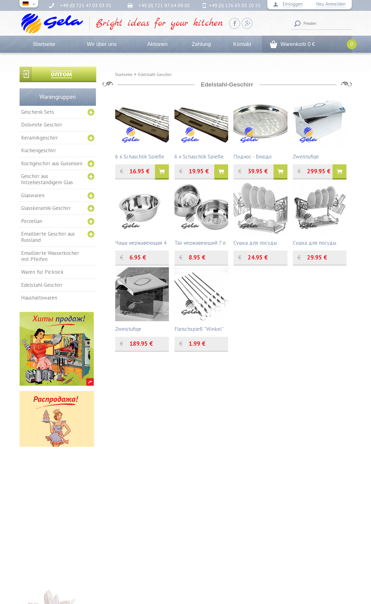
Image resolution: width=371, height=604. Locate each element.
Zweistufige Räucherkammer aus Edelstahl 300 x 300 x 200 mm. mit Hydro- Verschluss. (139, 328)
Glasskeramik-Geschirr (46, 208)
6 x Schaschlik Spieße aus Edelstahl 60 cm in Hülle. (199, 156)
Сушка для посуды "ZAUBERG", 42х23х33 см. (258, 242)
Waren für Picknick (42, 272)
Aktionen (157, 44)
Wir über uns (101, 44)
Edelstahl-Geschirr (41, 285)
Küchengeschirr (38, 150)
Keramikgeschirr (39, 137)
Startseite (44, 44)
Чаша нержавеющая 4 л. (140, 242)
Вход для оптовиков (58, 74)
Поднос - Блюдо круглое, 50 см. (252, 156)
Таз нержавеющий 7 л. (200, 242)
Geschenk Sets (37, 112)
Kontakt (242, 44)
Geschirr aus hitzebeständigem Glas (47, 179)
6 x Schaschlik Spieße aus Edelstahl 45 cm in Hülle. (140, 156)
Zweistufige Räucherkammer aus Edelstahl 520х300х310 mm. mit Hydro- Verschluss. (319, 156)
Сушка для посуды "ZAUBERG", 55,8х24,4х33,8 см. (314, 242)
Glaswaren (32, 195)
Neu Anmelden (331, 4)
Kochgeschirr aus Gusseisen (51, 163)
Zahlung (201, 44)
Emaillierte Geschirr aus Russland (48, 236)
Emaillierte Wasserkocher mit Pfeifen (50, 256)
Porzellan (31, 221)
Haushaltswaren (39, 297)
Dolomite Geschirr (41, 124)
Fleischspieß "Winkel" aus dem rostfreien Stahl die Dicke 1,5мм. (199, 328)
